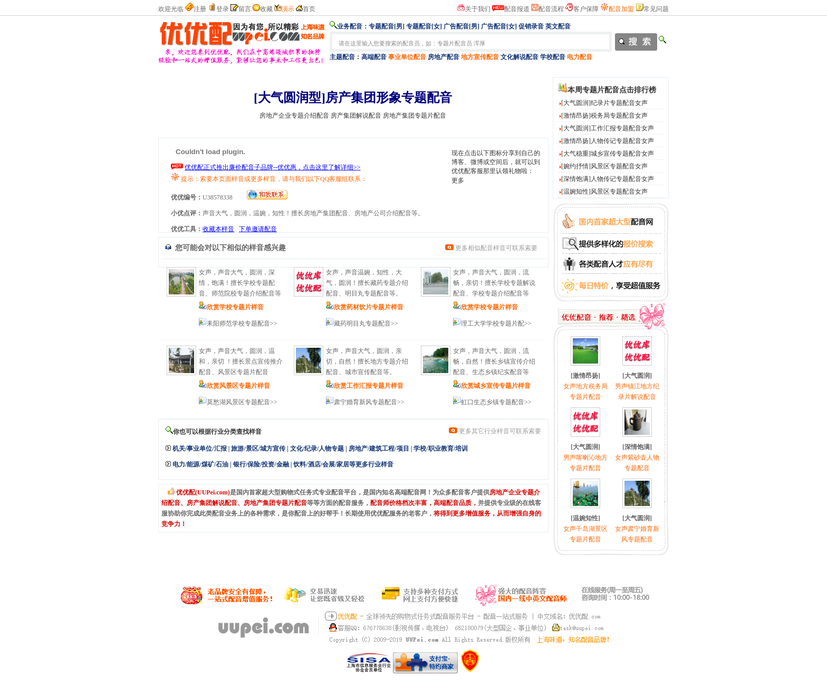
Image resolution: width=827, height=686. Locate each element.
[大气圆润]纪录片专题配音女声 (604, 103)
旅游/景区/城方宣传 (258, 448)
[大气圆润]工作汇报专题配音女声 (607, 128)
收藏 (266, 9)
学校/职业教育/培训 (441, 448)
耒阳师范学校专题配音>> (242, 323)
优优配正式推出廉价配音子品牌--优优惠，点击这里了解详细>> (273, 167)
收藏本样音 (218, 229)
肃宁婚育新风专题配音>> (369, 402)
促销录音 (531, 26)
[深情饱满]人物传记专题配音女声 (607, 179)
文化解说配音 (519, 57)
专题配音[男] (387, 26)
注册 (200, 9)
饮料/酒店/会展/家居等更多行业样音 (343, 464)
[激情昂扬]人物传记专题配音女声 (607, 141)
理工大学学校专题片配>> (496, 323)
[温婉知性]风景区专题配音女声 (604, 191)
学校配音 (552, 57)
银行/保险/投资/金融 (261, 464)
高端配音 (374, 57)
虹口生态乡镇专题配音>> (496, 402)
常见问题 (656, 9)
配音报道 (517, 9)
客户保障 (586, 9)
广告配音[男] (461, 26)
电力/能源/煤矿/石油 (200, 464)
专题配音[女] (424, 26)
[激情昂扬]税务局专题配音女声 (604, 115)
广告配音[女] (499, 26)
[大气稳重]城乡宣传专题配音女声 (607, 153)
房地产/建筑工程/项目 (379, 448)
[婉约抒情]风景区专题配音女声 (604, 166)
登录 (222, 9)
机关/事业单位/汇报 (199, 448)
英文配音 (558, 26)
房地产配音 (443, 57)
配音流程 (551, 9)
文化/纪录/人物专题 (317, 448)
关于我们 (478, 9)
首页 (309, 9)
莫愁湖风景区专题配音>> (242, 402)
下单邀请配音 (258, 229)
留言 (244, 9)
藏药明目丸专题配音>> (366, 323)
